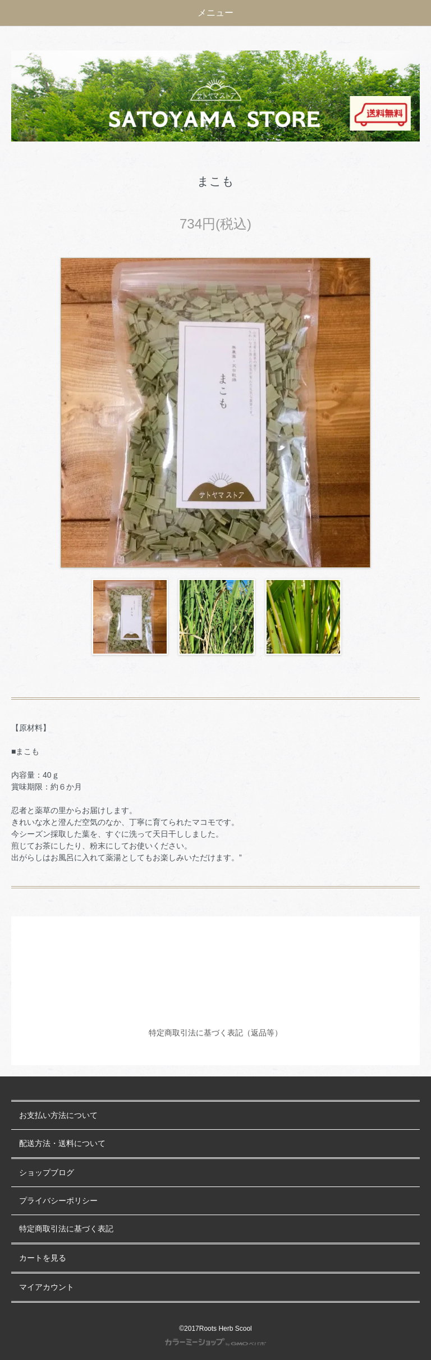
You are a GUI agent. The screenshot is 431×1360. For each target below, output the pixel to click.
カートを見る (42, 1258)
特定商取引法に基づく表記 (66, 1229)
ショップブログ (46, 1173)
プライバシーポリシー (58, 1201)
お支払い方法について (58, 1115)
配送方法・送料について (62, 1143)
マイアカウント (46, 1287)
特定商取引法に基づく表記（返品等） (215, 1032)
